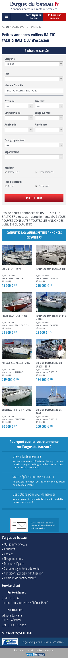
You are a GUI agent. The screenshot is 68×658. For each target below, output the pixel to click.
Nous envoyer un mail (18, 632)
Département (12, 152)
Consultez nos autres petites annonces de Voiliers (34, 235)
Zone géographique (15, 140)
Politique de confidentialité (20, 578)
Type (7, 74)
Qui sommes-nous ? (15, 544)
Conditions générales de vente (22, 568)
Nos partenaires (13, 558)
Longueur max (43, 113)
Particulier (12, 172)
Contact (8, 554)
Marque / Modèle (14, 85)
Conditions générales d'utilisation (23, 573)
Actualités (9, 549)
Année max (41, 124)
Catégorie (10, 59)
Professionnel (44, 172)
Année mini (11, 124)
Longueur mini (12, 113)
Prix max (40, 101)
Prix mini (10, 101)
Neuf (9, 186)
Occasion (42, 186)
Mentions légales (14, 563)
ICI (30, 224)
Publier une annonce (54, 16)
